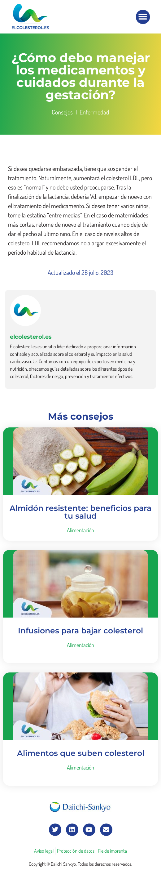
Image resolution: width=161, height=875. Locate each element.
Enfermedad (94, 112)
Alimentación (80, 530)
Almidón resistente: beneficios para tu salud (80, 511)
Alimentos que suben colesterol (80, 753)
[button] (143, 17)
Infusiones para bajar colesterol (80, 630)
